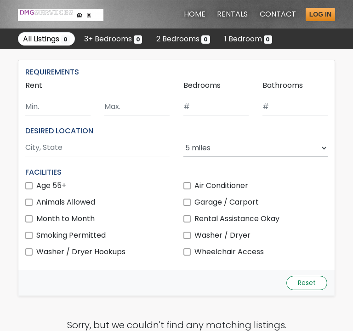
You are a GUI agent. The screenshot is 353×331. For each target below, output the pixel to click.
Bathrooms (282, 85)
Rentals (232, 14)
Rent (33, 85)
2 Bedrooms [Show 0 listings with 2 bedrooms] (183, 39)
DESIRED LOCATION (59, 130)
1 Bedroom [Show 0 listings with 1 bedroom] (248, 39)
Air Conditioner (221, 185)
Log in (320, 14)
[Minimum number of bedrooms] (216, 106)
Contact (278, 14)
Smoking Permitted (71, 235)
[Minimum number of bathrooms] (295, 106)
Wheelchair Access (229, 251)
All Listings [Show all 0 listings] (46, 39)
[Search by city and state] (97, 147)
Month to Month (65, 218)
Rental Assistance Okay (236, 218)
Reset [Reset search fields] (307, 282)
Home (194, 14)
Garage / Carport (226, 202)
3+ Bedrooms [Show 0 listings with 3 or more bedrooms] (113, 39)
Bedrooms (202, 85)
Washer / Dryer (222, 235)
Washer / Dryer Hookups (80, 251)
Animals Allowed (65, 202)
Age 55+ (51, 185)
